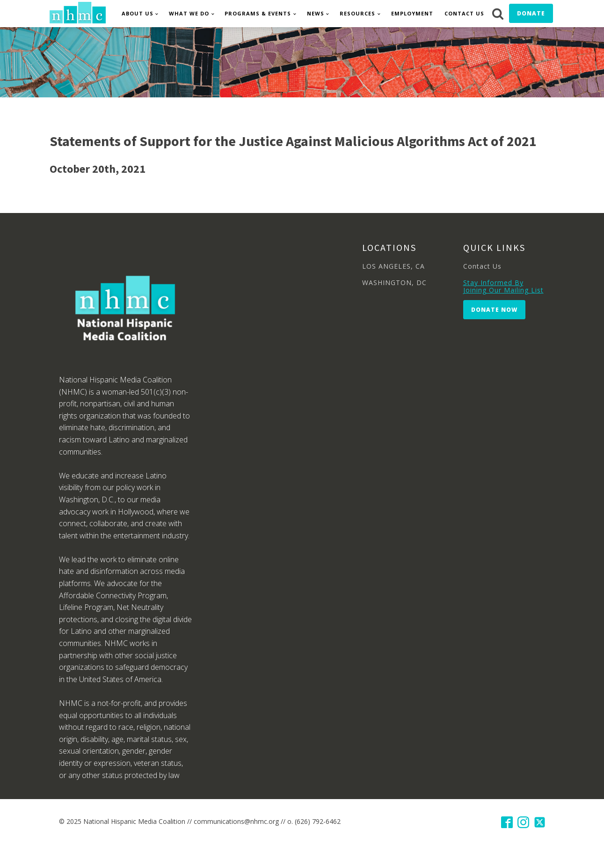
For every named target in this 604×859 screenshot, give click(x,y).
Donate (531, 13)
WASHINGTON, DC (394, 282)
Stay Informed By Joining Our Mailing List (503, 286)
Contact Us (464, 13)
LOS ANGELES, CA (393, 266)
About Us (137, 13)
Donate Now (494, 310)
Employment (412, 13)
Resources (357, 13)
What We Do (189, 13)
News (315, 13)
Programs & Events (258, 13)
